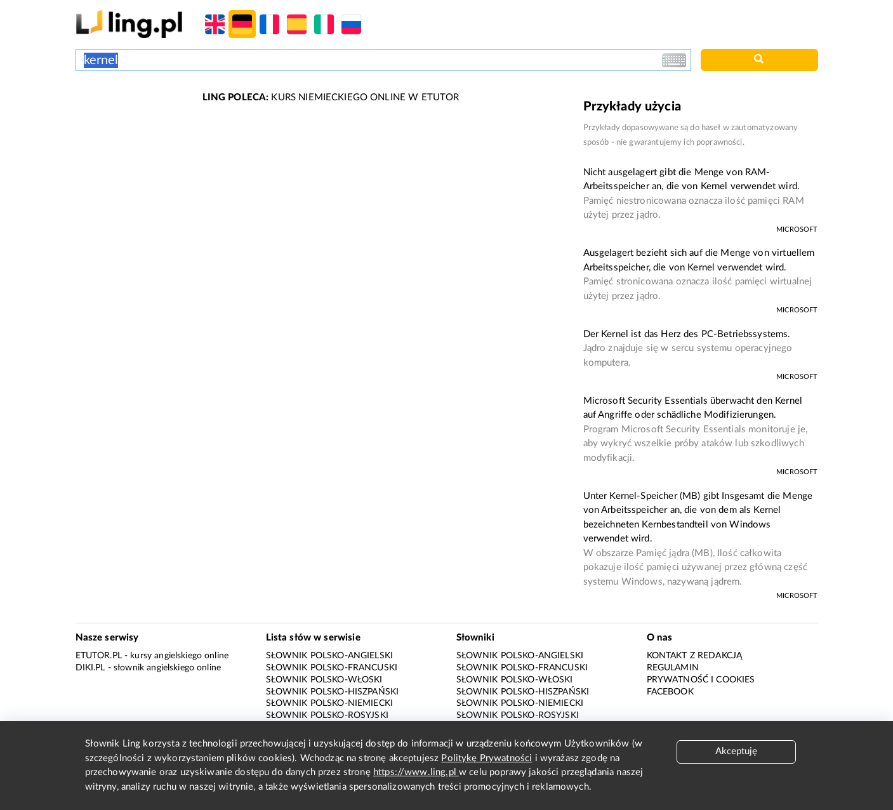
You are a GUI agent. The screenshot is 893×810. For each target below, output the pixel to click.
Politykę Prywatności (486, 758)
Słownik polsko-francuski (332, 667)
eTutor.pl (99, 655)
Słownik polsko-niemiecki (330, 703)
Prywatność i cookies (701, 679)
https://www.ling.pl (416, 772)
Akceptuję (736, 751)
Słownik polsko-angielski (330, 655)
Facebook (670, 691)
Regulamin (673, 667)
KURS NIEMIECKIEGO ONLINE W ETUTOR (331, 97)
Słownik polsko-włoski (324, 679)
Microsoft (796, 229)
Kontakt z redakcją (695, 655)
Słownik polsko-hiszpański (332, 691)
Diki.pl (90, 667)
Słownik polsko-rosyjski (327, 715)
